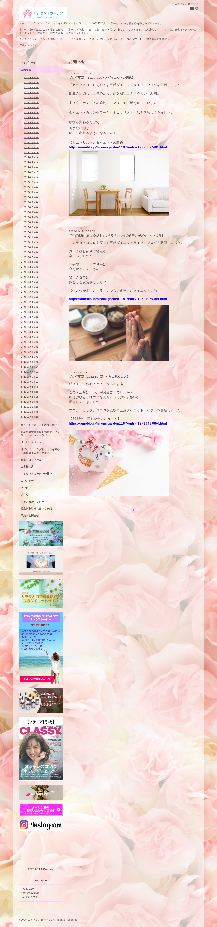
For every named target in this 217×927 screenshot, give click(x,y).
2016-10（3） (31, 412)
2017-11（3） (31, 352)
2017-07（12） (32, 372)
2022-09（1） (31, 107)
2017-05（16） (32, 382)
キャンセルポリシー (32, 501)
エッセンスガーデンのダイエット (40, 425)
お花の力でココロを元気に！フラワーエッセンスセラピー (40, 434)
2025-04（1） (31, 77)
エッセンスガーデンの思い (36, 473)
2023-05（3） (31, 87)
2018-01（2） (31, 342)
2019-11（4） (31, 237)
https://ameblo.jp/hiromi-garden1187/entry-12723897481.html (118, 147)
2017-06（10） (32, 377)
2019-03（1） (31, 277)
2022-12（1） (31, 102)
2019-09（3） (31, 247)
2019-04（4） (31, 272)
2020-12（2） (31, 182)
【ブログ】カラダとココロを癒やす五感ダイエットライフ (40, 451)
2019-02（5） (31, 282)
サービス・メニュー (32, 442)
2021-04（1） (31, 162)
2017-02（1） (31, 397)
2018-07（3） (31, 317)
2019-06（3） (31, 262)
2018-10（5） (31, 302)
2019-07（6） (31, 257)
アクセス (26, 494)
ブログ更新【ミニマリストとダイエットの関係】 (102, 77)
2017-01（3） (31, 402)
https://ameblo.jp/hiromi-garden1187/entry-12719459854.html (118, 423)
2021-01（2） (31, 177)
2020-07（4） (31, 207)
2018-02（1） (31, 337)
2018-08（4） (31, 312)
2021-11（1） (31, 147)
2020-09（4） (31, 197)
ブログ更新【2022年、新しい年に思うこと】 (99, 376)
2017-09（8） (31, 362)
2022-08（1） (31, 112)
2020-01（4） (31, 232)
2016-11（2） (31, 407)
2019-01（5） (31, 287)
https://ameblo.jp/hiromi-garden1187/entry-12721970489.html (118, 299)
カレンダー (27, 480)
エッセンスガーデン (39, 919)
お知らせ (26, 69)
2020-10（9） (31, 192)
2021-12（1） (31, 142)
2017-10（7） (31, 357)
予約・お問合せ (30, 515)
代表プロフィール (31, 459)
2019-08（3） (31, 252)
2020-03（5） (31, 222)
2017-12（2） (31, 347)
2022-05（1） (31, 122)
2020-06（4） (31, 212)
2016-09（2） (31, 417)
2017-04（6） (31, 387)
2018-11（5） (31, 297)
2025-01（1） (31, 82)
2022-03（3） (31, 127)
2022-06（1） (31, 117)
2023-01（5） (31, 97)
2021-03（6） (31, 167)
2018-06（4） (31, 322)
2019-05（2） (31, 267)
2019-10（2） (31, 242)
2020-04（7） (31, 217)
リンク (25, 487)
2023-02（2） (31, 92)
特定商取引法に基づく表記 (36, 508)
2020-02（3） (31, 227)
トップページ (28, 62)
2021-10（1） (31, 152)
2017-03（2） (31, 392)
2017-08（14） (32, 367)
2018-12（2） (31, 292)
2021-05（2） (31, 157)
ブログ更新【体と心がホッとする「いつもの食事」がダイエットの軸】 (117, 235)
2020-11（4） (31, 187)
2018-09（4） (31, 307)
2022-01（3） (31, 137)
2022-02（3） (31, 132)
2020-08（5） (31, 202)
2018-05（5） (31, 327)
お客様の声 (27, 466)
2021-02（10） (32, 172)
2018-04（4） (31, 332)
